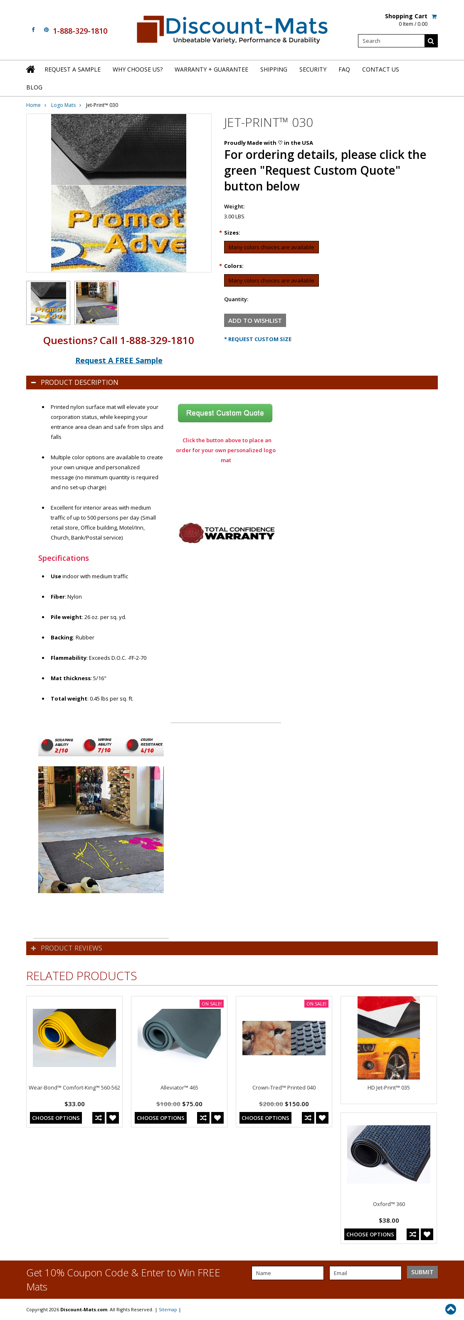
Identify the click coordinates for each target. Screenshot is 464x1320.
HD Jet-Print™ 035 (389, 1087)
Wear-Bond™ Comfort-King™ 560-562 (74, 1087)
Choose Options (56, 1118)
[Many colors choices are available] (271, 247)
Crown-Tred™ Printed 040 (284, 1087)
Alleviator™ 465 (179, 1087)
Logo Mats (63, 105)
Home (33, 105)
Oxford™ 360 (389, 1204)
